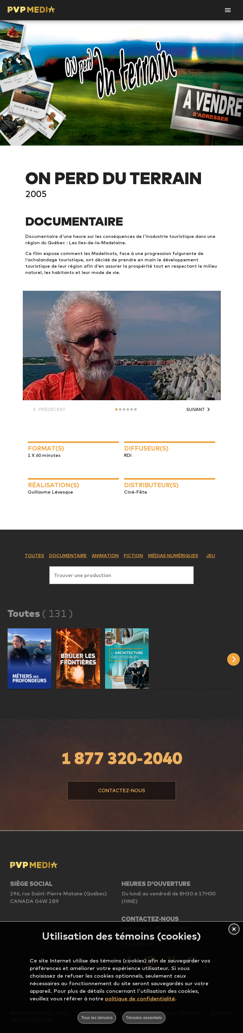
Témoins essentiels (144, 1017)
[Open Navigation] (227, 10)
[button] (29, 658)
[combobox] (121, 574)
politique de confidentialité (140, 998)
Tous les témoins (96, 1017)
